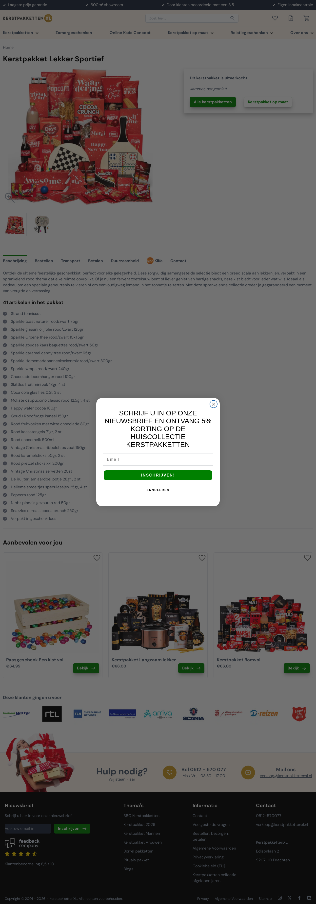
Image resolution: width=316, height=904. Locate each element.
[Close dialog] (213, 404)
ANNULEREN (157, 490)
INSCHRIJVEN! (158, 475)
